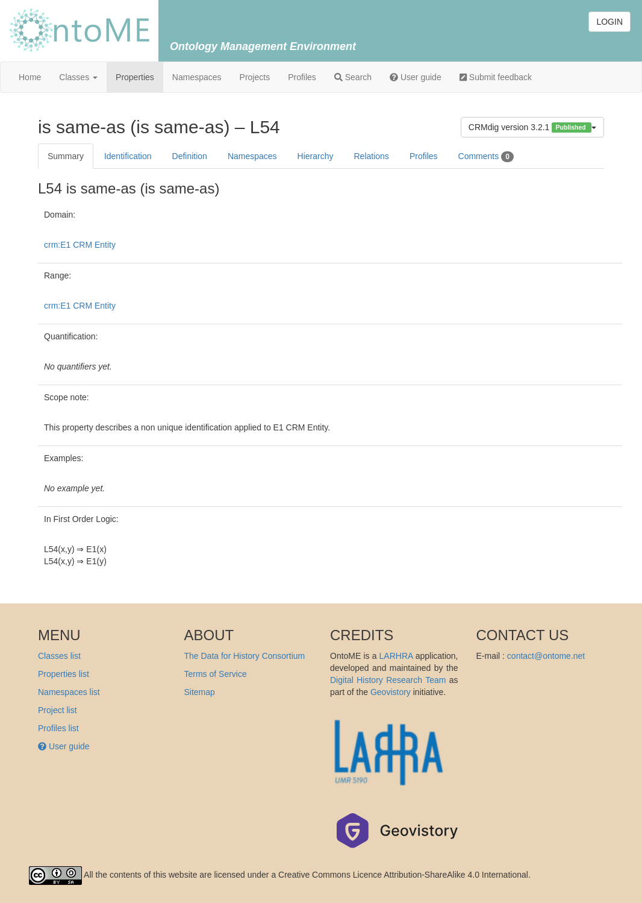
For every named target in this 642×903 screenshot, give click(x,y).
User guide (415, 77)
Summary (66, 156)
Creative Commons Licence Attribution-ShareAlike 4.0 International (403, 874)
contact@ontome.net (546, 656)
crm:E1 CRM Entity (80, 245)
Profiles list (58, 728)
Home (30, 77)
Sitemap (199, 692)
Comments (486, 156)
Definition (189, 156)
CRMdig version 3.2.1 (532, 127)
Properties (135, 77)
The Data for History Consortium (244, 656)
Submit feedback (496, 77)
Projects (255, 77)
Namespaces (197, 77)
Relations (371, 156)
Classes (78, 77)
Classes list (59, 656)
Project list (57, 710)
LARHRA (396, 656)
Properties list (63, 674)
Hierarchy (316, 156)
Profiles (302, 77)
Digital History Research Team (388, 680)
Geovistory (390, 692)
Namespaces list (69, 692)
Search (353, 77)
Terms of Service (215, 674)
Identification (128, 156)
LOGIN (609, 22)
